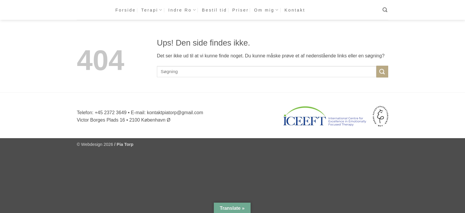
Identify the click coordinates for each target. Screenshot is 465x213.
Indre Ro (182, 10)
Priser (240, 10)
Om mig (266, 10)
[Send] (382, 71)
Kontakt (294, 10)
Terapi (152, 10)
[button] (385, 10)
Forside (125, 10)
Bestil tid (214, 10)
